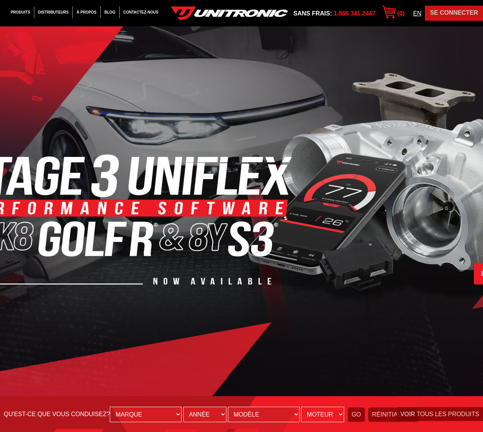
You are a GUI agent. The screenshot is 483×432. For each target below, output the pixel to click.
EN (417, 13)
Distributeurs (53, 12)
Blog (110, 12)
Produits (20, 12)
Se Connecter (454, 12)
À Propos (87, 12)
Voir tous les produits (439, 414)
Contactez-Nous (140, 12)
